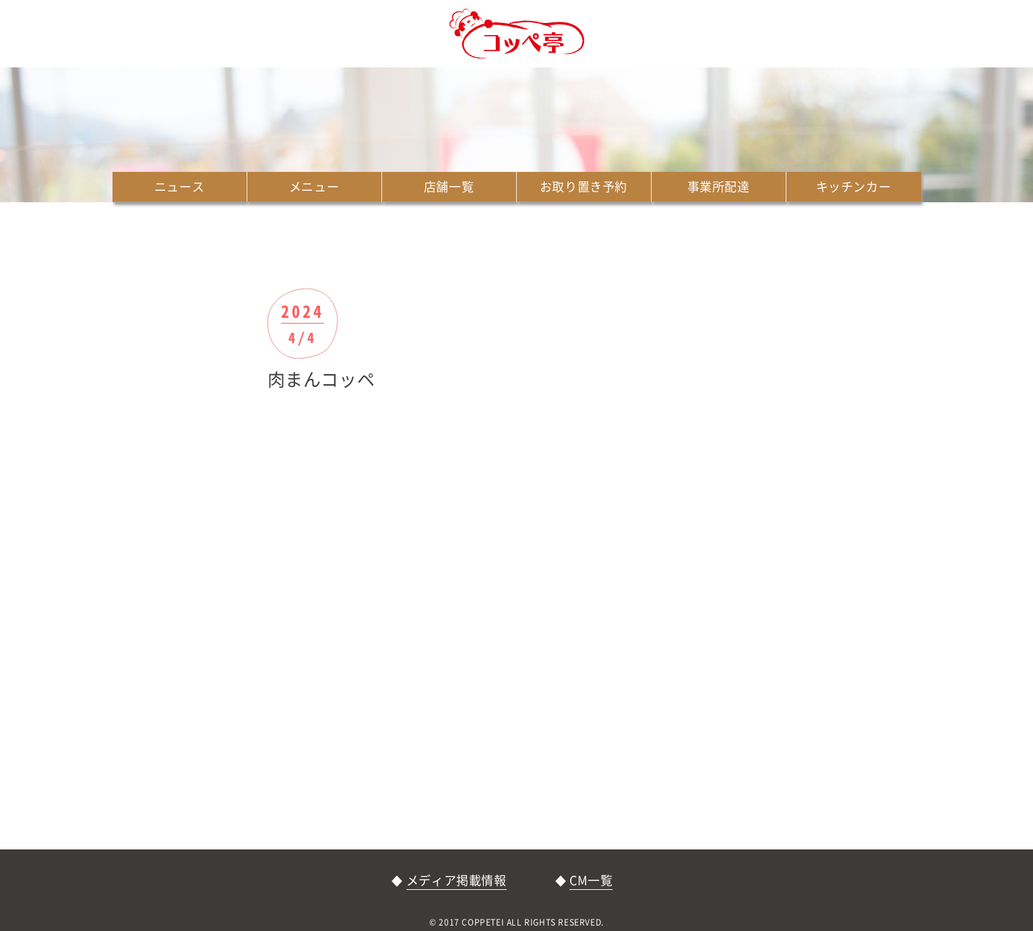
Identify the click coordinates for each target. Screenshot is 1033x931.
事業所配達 (718, 186)
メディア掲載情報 (456, 880)
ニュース (179, 186)
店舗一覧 (449, 186)
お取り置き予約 (583, 186)
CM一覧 (591, 880)
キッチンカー (853, 186)
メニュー (314, 186)
